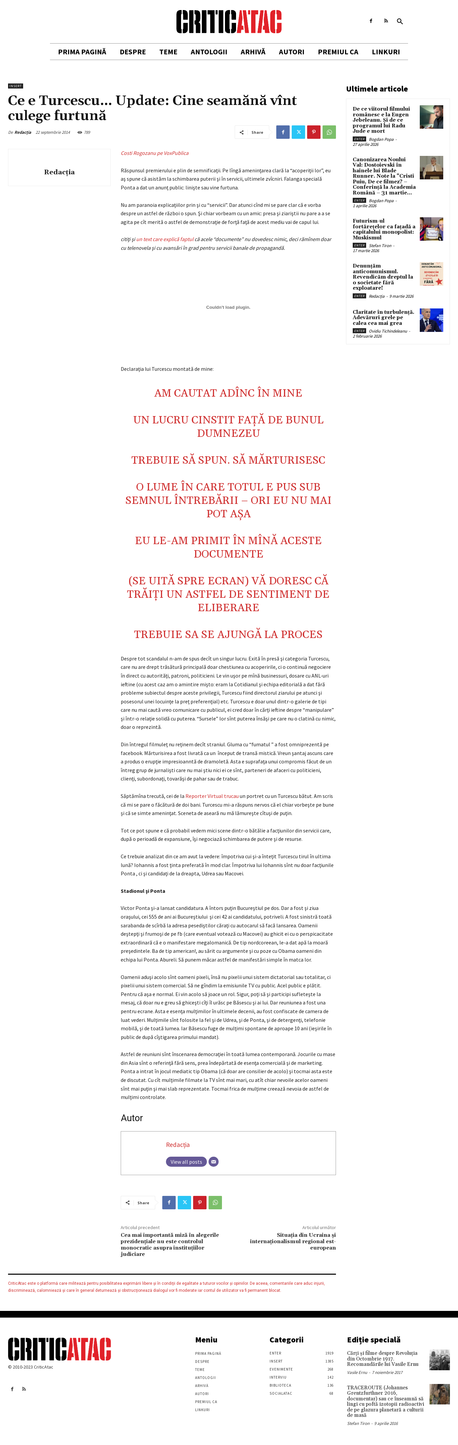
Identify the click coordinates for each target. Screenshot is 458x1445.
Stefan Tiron (380, 245)
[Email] (214, 1162)
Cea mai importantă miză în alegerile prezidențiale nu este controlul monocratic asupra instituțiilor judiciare (170, 1245)
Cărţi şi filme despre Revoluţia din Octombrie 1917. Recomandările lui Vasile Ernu (382, 1359)
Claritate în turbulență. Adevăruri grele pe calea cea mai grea (383, 318)
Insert (15, 86)
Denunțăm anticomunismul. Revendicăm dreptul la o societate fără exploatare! (383, 277)
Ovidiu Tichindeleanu (388, 331)
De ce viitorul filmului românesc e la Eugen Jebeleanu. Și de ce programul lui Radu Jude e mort (381, 120)
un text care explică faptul (164, 239)
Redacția (22, 132)
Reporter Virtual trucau (212, 796)
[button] (400, 22)
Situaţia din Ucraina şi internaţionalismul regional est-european (293, 1241)
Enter (359, 139)
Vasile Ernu (357, 1372)
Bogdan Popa (381, 139)
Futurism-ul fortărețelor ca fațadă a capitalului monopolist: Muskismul (384, 229)
